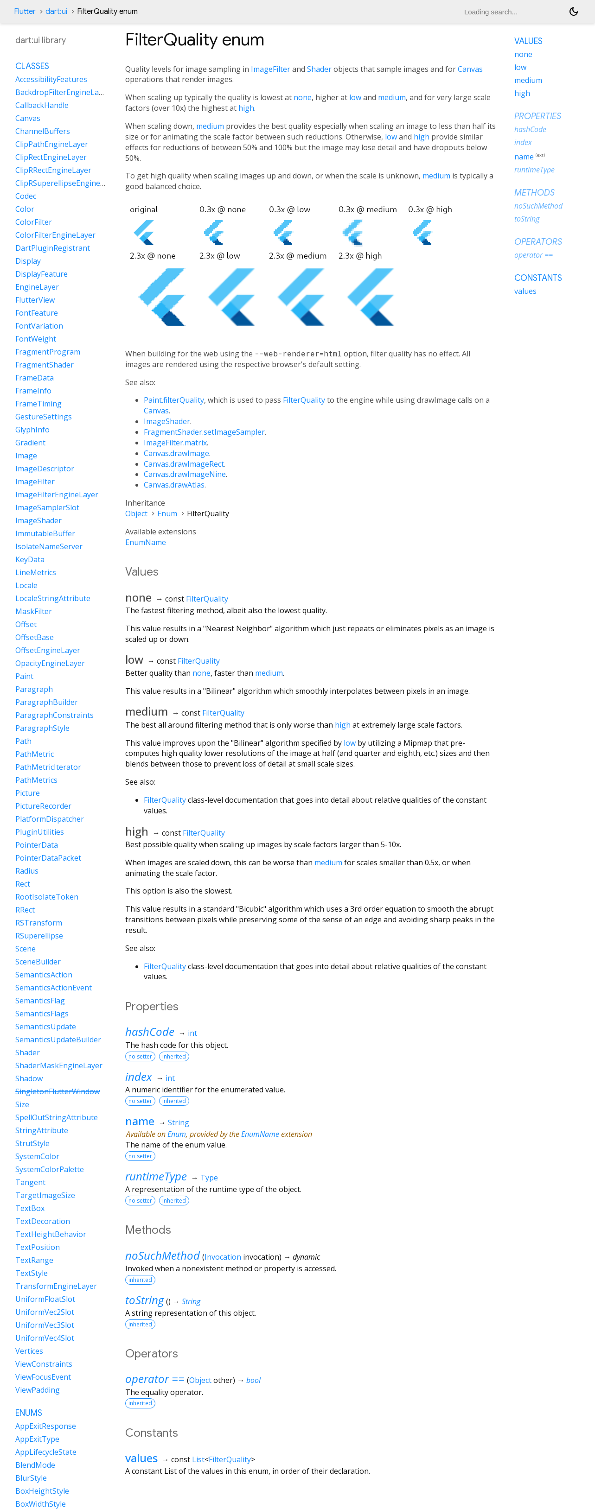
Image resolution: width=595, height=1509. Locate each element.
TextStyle (31, 1273)
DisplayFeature (41, 274)
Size (22, 1104)
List (198, 1459)
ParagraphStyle (42, 728)
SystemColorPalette (49, 1169)
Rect (22, 884)
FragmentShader (44, 365)
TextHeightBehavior (50, 1234)
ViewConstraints (43, 1364)
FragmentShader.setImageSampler (204, 432)
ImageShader (167, 421)
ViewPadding (37, 1390)
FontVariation (39, 326)
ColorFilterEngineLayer (55, 235)
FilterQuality (304, 400)
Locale (26, 585)
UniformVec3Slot (44, 1325)
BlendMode (35, 1465)
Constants (538, 278)
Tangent (30, 1182)
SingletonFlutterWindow (57, 1091)
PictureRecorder (43, 806)
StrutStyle (32, 1143)
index (138, 1076)
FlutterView (35, 300)
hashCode (149, 1031)
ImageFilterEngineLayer (56, 494)
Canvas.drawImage (176, 453)
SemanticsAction (43, 975)
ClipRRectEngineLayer (53, 170)
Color (24, 209)
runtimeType (156, 1176)
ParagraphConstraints (54, 715)
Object (136, 513)
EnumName (145, 542)
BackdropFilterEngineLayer (62, 92)
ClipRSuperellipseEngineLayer (67, 183)
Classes (32, 66)
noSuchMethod (162, 1255)
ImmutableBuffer (45, 533)
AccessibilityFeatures (51, 79)
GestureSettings (43, 417)
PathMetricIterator (48, 767)
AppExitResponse (45, 1426)
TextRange (34, 1260)
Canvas (470, 69)
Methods (534, 193)
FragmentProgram (47, 352)
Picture (27, 793)
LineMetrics (35, 572)
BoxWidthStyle (40, 1504)
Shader (319, 69)
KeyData (30, 559)
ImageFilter (270, 69)
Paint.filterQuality (174, 400)
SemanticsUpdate (45, 1026)
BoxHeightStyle (42, 1491)
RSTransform (38, 923)
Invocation (223, 1257)
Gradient (30, 442)
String (178, 1122)
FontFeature (36, 313)
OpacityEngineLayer (50, 663)
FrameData (34, 378)
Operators (538, 242)
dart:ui (56, 11)
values (141, 1457)
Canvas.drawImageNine (185, 474)
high (246, 108)
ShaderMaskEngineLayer (58, 1065)
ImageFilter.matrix (175, 442)
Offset (26, 624)
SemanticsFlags (42, 1013)
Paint (24, 676)
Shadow (29, 1078)
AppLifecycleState (46, 1452)
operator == (155, 1378)
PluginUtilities (39, 832)
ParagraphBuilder (46, 702)
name (139, 1121)
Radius (26, 871)
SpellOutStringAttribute (56, 1117)
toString (144, 1299)
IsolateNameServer (49, 546)
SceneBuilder (38, 962)
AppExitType (37, 1439)
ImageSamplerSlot (47, 507)
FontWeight (35, 339)
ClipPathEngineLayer (51, 144)
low (355, 97)
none (303, 97)
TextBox (30, 1208)
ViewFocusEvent (43, 1377)
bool (253, 1380)
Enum (167, 513)
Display (28, 261)
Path (23, 741)
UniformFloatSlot (45, 1299)
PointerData (36, 845)
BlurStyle (31, 1478)
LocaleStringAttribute (52, 598)
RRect (25, 910)
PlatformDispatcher (49, 819)
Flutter (25, 11)
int (192, 1033)
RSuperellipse (39, 936)
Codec (25, 196)
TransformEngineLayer (56, 1286)
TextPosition (37, 1247)
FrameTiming (38, 404)
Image (26, 455)
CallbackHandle (42, 105)
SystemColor (37, 1156)
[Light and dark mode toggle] (573, 11)
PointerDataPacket (48, 858)
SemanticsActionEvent (53, 988)
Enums (28, 1413)
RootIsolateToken (46, 897)
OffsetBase (34, 637)
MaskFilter (33, 611)
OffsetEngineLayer (47, 650)
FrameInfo (33, 391)
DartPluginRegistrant (52, 248)
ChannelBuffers (42, 131)
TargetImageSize (45, 1195)
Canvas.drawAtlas (174, 485)
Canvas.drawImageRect (184, 464)
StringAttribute (41, 1130)
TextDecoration (42, 1221)
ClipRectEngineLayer (51, 157)
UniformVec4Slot (44, 1338)
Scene (25, 949)
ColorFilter (33, 222)
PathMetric (34, 754)
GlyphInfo (32, 430)
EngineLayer (37, 287)
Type (209, 1178)
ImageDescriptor (44, 468)
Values (528, 41)
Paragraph (34, 689)
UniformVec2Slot (44, 1312)
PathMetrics (36, 780)
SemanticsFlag (40, 1000)
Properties (537, 116)
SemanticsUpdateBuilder (58, 1039)
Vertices (29, 1351)
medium (392, 97)
